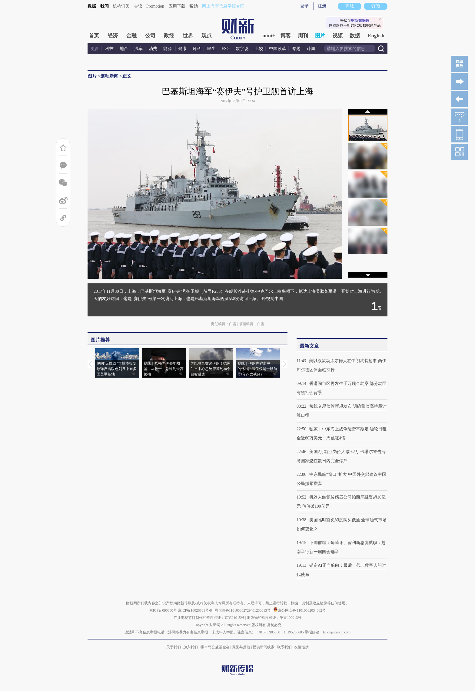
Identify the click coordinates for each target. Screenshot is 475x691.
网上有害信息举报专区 (223, 6)
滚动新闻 (109, 76)
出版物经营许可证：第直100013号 (274, 618)
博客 (286, 35)
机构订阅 (121, 6)
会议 (138, 6)
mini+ (268, 35)
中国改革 (277, 48)
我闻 (104, 6)
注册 (322, 6)
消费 (153, 48)
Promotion (155, 6)
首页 (94, 35)
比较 (258, 48)
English (376, 35)
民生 (211, 48)
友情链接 (301, 647)
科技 (109, 48)
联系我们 (284, 647)
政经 (169, 35)
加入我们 (190, 647)
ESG (226, 48)
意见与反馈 (241, 647)
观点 (206, 35)
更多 (95, 48)
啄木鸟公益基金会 (216, 647)
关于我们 (173, 647)
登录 (304, 6)
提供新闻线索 (263, 647)
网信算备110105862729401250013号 (243, 610)
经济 (113, 35)
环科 (197, 48)
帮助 (193, 6)
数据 (92, 6)
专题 (296, 48)
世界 (188, 35)
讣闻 (311, 48)
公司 (150, 35)
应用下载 (176, 6)
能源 (168, 48)
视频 (337, 35)
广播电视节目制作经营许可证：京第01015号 (209, 618)
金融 (131, 35)
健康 (182, 48)
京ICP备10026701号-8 (195, 610)
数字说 (242, 48)
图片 (320, 35)
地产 (124, 48)
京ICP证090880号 (163, 610)
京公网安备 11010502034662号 (299, 610)
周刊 (303, 35)
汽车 (138, 48)
